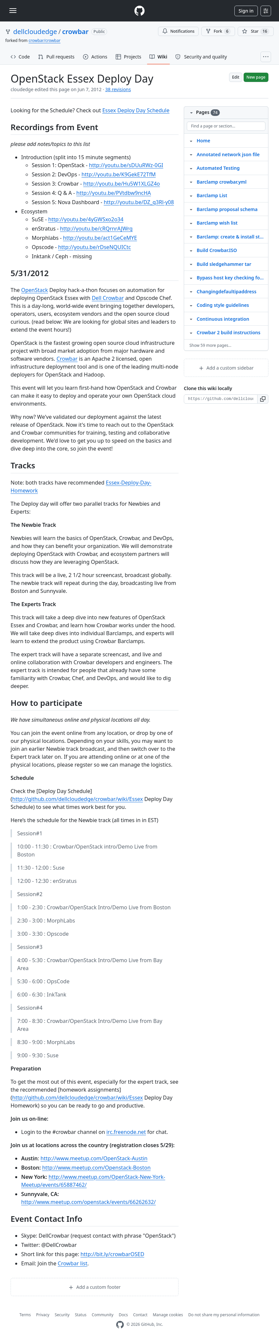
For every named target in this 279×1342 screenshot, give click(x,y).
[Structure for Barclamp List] (191, 195)
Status (80, 1315)
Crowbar (67, 358)
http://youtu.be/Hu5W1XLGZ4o (121, 183)
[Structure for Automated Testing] (191, 168)
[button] (263, 399)
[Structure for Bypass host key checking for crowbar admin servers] (191, 277)
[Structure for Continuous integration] (191, 318)
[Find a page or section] (226, 126)
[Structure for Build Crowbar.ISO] (191, 250)
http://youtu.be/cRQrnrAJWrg (96, 228)
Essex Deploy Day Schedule (135, 110)
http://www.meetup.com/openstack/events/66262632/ (88, 1202)
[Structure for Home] (191, 140)
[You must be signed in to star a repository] (256, 31)
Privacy (42, 1315)
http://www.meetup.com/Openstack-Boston (96, 1167)
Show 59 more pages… (210, 345)
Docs (123, 1315)
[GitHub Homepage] (120, 1325)
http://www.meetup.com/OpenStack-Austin (94, 1158)
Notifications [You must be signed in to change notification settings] (178, 31)
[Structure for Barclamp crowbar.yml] (191, 181)
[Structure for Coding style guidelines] (191, 305)
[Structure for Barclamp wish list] (191, 222)
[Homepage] (139, 10)
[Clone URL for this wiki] (221, 399)
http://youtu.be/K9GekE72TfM (119, 174)
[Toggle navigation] (13, 11)
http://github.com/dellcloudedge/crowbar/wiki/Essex (77, 799)
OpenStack (34, 290)
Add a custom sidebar (226, 368)
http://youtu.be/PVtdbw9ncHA (113, 193)
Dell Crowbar (108, 298)
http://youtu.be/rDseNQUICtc (94, 247)
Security (62, 1315)
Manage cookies (168, 1315)
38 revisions (118, 89)
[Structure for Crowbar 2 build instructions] (191, 332)
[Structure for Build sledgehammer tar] (191, 264)
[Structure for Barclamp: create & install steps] (191, 236)
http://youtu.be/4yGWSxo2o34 (86, 219)
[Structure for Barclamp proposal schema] (191, 209)
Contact (140, 1315)
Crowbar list (73, 1263)
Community (103, 1315)
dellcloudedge (35, 31)
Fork (218, 31)
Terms (25, 1315)
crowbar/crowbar (44, 40)
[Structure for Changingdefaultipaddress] (191, 291)
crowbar (75, 31)
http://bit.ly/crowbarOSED (112, 1254)
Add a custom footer (94, 1287)
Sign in (246, 11)
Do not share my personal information (224, 1315)
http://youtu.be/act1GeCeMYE (100, 237)
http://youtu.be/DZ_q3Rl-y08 (139, 202)
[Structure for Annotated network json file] (191, 154)
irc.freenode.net (126, 1132)
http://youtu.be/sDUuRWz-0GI (126, 165)
